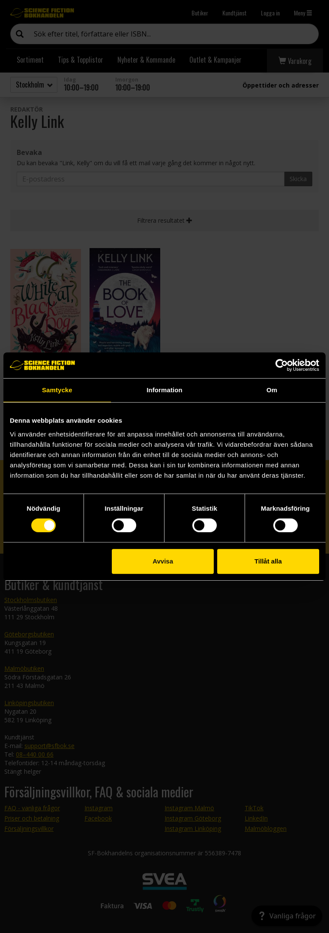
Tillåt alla (268, 561)
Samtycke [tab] (57, 390)
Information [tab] (164, 390)
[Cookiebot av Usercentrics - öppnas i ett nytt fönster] (281, 365)
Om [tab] (271, 390)
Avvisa (163, 561)
